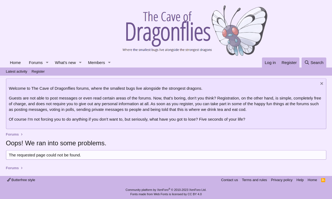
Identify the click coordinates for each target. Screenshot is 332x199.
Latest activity (16, 71)
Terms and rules (254, 180)
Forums (36, 62)
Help (300, 180)
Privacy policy (281, 180)
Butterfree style (21, 180)
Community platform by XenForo (166, 189)
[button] (47, 62)
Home (15, 62)
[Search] (314, 62)
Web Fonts (161, 194)
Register (38, 71)
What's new (65, 62)
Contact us (229, 180)
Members (96, 62)
